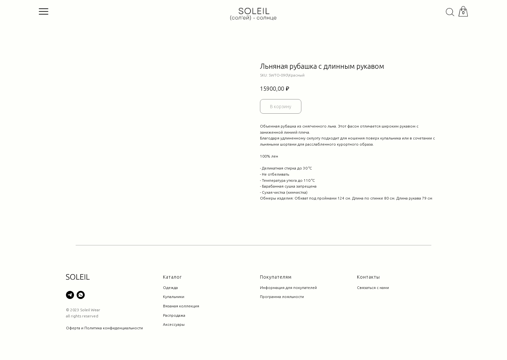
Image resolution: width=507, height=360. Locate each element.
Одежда (170, 287)
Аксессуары (174, 324)
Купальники (173, 296)
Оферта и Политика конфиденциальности (104, 328)
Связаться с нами (373, 287)
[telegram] (70, 295)
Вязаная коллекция (181, 306)
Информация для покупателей (288, 287)
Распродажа (174, 315)
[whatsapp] (81, 295)
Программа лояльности (282, 296)
